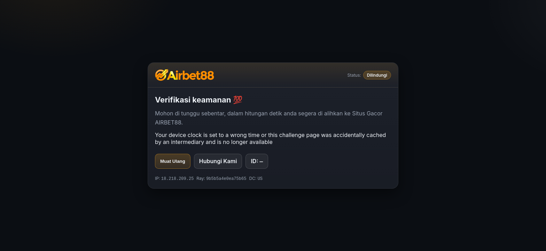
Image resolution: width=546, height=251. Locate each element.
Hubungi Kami (218, 160)
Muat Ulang (172, 160)
